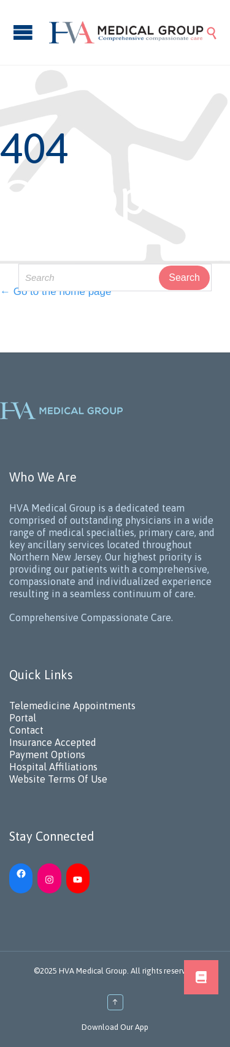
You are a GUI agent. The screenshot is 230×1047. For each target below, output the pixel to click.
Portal (22, 717)
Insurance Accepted (52, 742)
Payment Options (47, 754)
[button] (201, 977)
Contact (26, 730)
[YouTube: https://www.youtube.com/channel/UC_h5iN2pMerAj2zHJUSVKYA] (78, 878)
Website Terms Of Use (58, 778)
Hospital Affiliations (53, 766)
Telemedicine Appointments (72, 705)
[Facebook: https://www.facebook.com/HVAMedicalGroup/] (21, 872)
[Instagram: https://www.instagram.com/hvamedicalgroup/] (49, 878)
